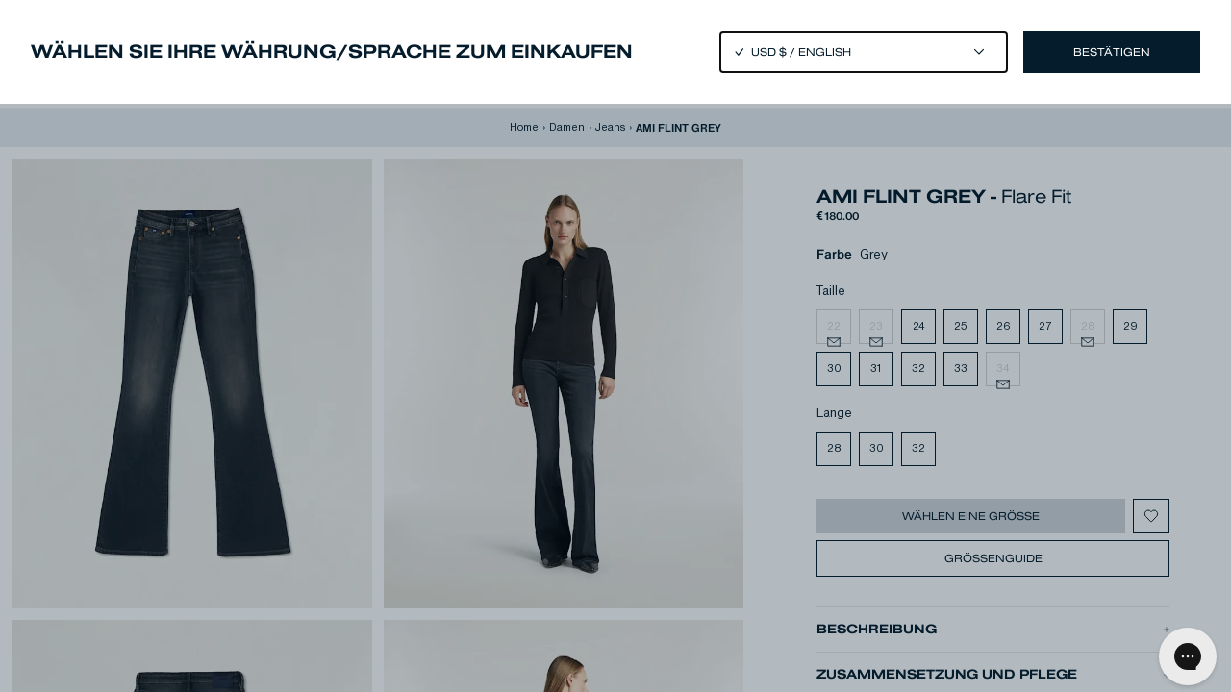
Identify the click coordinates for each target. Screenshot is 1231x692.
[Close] (615, 346)
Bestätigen (1111, 52)
